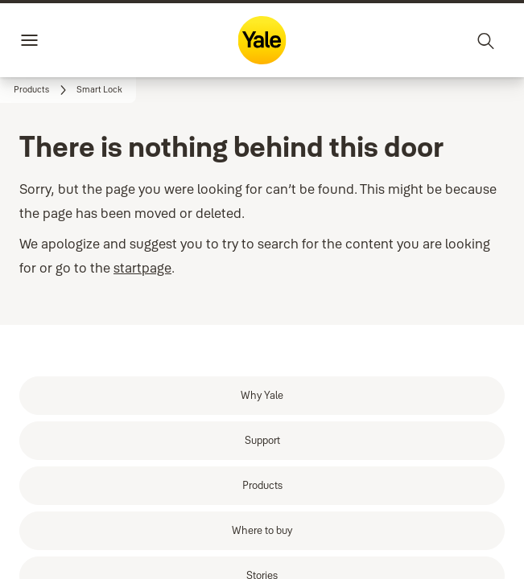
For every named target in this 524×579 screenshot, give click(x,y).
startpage (142, 268)
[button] (99, 90)
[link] (42, 90)
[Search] (486, 40)
